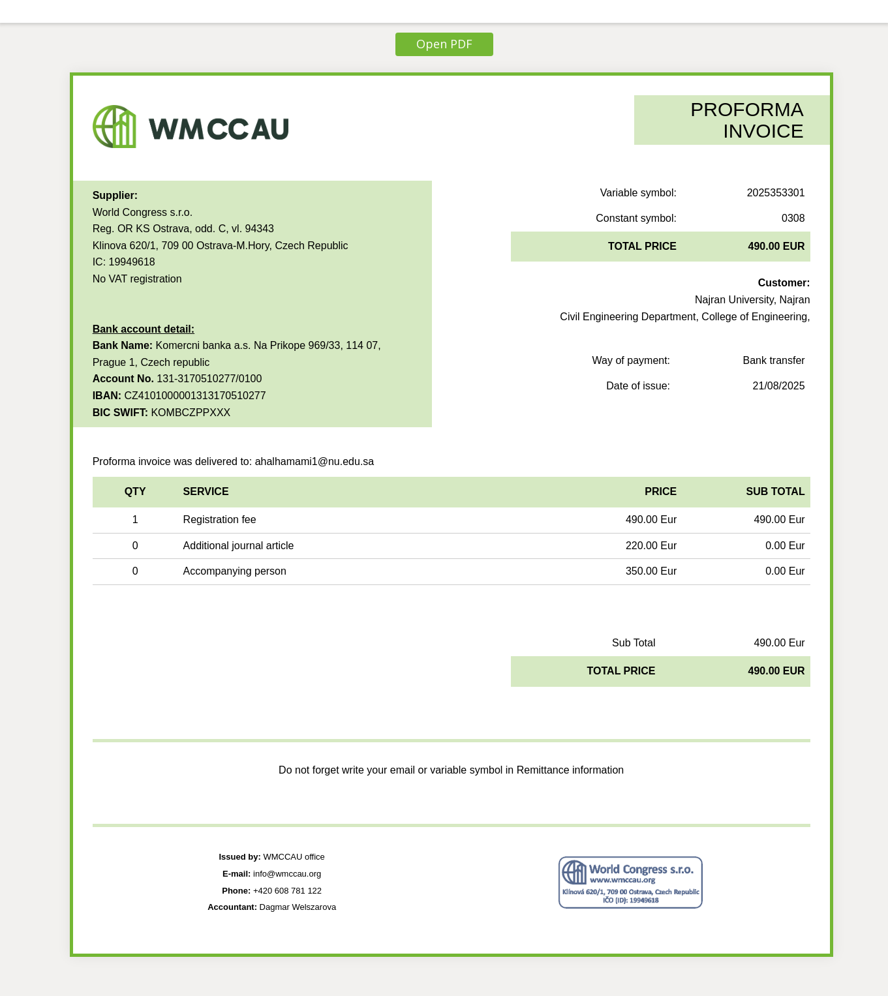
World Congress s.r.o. (143, 212)
